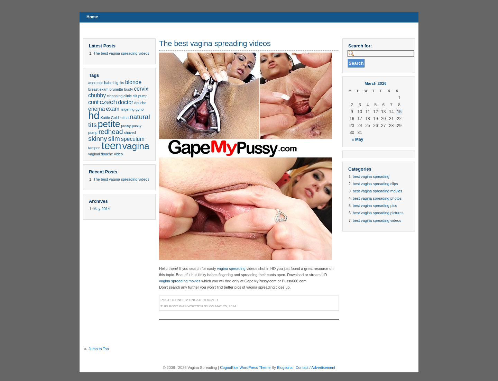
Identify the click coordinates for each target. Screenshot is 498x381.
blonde (133, 82)
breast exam (98, 89)
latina (124, 118)
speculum (133, 139)
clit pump (140, 96)
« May (357, 139)
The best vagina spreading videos (121, 53)
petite (109, 124)
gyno (140, 109)
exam (112, 109)
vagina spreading (231, 268)
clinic (127, 96)
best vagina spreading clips (375, 184)
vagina (135, 146)
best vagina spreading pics (375, 205)
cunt (93, 102)
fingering (127, 109)
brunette (116, 89)
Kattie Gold (110, 118)
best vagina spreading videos (377, 220)
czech (108, 102)
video (118, 154)
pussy (126, 126)
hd (94, 115)
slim (114, 138)
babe (108, 83)
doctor (125, 102)
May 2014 (101, 209)
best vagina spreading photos (377, 198)
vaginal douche (100, 154)
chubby (97, 95)
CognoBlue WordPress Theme (245, 367)
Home (92, 17)
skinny (97, 138)
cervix (141, 89)
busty (128, 89)
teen (111, 145)
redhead (111, 131)
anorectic (95, 83)
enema (96, 109)
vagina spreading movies (179, 281)
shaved (130, 132)
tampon (94, 148)
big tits (118, 83)
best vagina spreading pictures (378, 213)
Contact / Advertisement (315, 367)
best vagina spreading (371, 176)
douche (140, 103)
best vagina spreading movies (377, 191)
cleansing (114, 96)
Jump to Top (99, 349)
